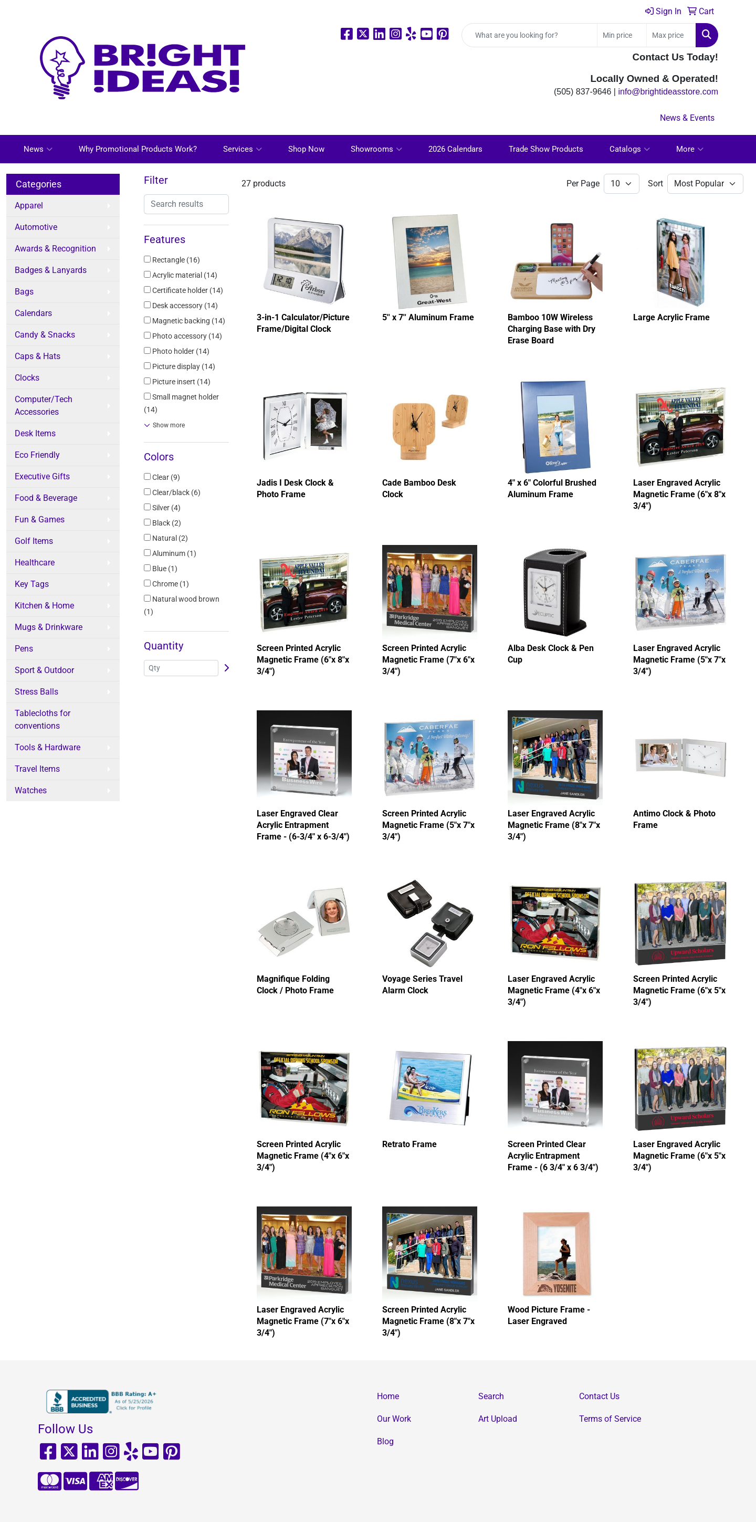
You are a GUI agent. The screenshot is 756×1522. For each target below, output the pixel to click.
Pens (24, 649)
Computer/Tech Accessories (43, 405)
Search (491, 1396)
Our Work (394, 1419)
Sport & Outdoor (44, 670)
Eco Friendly (37, 455)
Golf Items (34, 541)
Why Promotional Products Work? (138, 149)
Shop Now (306, 149)
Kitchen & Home (44, 606)
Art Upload (497, 1419)
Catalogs (630, 149)
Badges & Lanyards (51, 270)
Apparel (29, 206)
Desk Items (35, 433)
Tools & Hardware (47, 747)
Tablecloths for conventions (42, 719)
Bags (24, 292)
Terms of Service (610, 1419)
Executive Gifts (42, 476)
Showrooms (376, 149)
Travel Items (37, 769)
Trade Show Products (546, 149)
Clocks (27, 378)
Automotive (36, 227)
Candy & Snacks (45, 335)
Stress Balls (36, 692)
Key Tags (32, 584)
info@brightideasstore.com (668, 91)
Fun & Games (40, 519)
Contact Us (599, 1396)
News (38, 149)
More (690, 149)
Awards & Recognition (55, 249)
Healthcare (35, 563)
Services (242, 149)
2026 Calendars (455, 149)
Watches (31, 790)
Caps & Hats (37, 356)
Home (388, 1396)
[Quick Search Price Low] (622, 35)
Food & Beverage (46, 498)
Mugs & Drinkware (48, 627)
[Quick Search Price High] (671, 35)
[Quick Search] (529, 35)
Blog (385, 1441)
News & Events (687, 118)
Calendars (33, 313)
